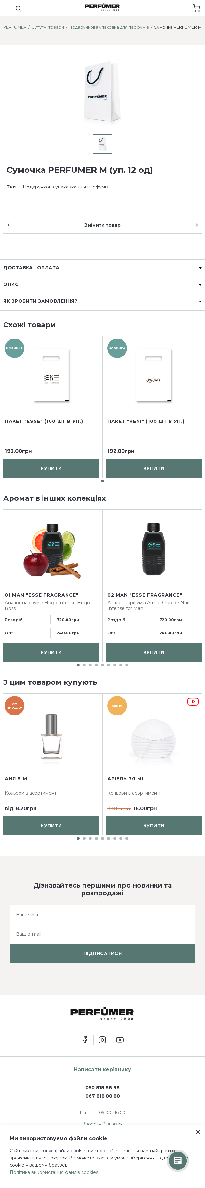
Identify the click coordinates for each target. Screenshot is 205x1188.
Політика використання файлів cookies (54, 1172)
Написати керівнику (102, 1070)
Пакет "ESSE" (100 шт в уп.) (44, 421)
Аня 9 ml (17, 779)
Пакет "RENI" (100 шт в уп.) (146, 421)
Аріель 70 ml (126, 779)
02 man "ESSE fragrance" (144, 595)
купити (51, 468)
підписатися (102, 953)
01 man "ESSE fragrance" (42, 595)
